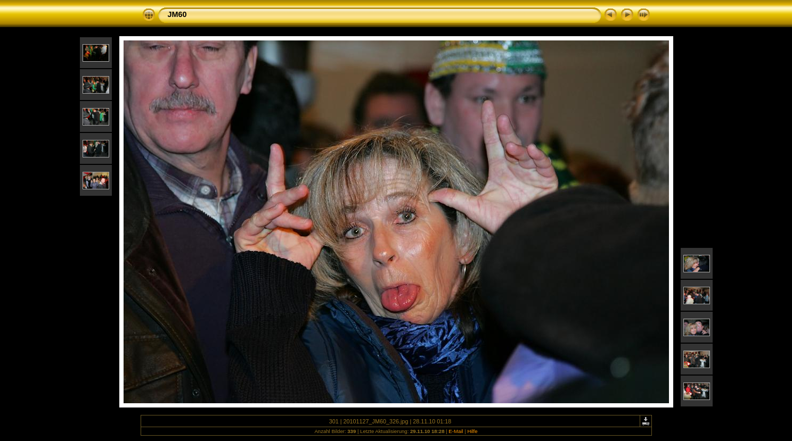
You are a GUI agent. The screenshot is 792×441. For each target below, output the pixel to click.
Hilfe (472, 431)
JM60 (177, 14)
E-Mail (455, 431)
